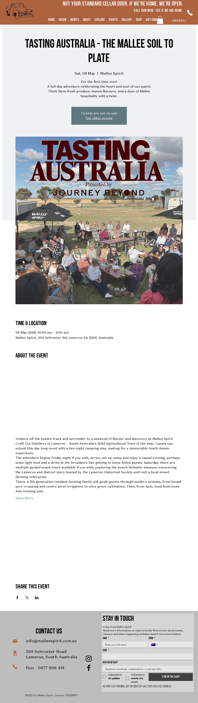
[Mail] (15, 641)
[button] (160, 20)
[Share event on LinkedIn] (37, 597)
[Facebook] (89, 668)
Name (106, 638)
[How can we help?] (146, 669)
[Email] (146, 657)
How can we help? (110, 662)
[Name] (123, 645)
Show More (24, 498)
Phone (152, 638)
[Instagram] (89, 659)
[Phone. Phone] (175, 645)
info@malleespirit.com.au (51, 640)
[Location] (15, 653)
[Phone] (190, 13)
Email (106, 650)
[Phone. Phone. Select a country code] (155, 644)
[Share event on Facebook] (17, 597)
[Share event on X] (27, 597)
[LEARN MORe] (179, 20)
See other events (99, 118)
